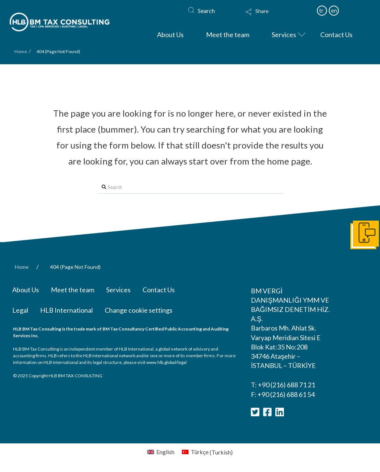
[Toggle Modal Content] (271, 17)
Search (206, 10)
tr (321, 10)
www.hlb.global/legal (166, 362)
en (334, 10)
